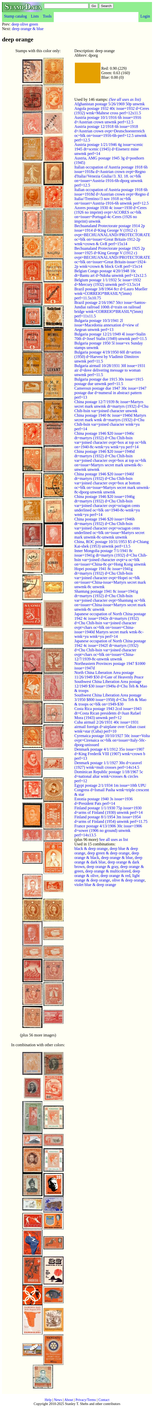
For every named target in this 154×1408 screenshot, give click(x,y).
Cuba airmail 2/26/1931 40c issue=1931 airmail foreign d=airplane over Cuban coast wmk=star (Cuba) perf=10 (109, 726)
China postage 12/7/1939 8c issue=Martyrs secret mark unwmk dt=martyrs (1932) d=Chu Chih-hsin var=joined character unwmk (111, 406)
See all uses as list (113, 839)
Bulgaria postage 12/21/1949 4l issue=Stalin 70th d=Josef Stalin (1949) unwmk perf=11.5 (110, 336)
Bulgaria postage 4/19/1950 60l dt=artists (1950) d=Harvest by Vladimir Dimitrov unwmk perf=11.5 (107, 356)
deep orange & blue (28, 29)
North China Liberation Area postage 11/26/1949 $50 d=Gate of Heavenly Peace (108, 674)
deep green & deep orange (108, 853)
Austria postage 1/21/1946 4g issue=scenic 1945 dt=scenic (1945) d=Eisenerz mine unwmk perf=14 (108, 149)
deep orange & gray (102, 866)
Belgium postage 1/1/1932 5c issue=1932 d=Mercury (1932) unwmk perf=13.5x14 (107, 282)
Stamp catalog (15, 16)
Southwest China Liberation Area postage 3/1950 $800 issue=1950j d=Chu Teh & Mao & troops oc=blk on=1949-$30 (110, 699)
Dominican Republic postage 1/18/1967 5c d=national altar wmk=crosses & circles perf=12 (108, 776)
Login (145, 16)
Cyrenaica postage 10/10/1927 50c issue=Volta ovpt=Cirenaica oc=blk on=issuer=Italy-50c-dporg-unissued (112, 740)
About (68, 1400)
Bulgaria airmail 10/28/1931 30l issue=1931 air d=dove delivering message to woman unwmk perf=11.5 (109, 370)
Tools (47, 16)
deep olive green (25, 24)
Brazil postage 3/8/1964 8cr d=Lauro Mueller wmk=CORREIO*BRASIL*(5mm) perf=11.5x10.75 (110, 293)
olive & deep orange (128, 880)
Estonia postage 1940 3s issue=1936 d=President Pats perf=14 (103, 801)
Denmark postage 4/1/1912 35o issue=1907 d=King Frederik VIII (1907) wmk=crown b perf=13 (109, 753)
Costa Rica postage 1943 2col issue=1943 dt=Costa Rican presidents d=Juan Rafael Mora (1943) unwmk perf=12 (107, 713)
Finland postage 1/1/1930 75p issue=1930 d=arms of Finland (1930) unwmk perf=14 (108, 810)
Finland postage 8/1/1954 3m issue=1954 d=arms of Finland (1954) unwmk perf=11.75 (110, 819)
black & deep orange (91, 848)
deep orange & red (115, 875)
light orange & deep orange (107, 877)
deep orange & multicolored (107, 871)
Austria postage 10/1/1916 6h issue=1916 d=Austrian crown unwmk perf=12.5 (107, 119)
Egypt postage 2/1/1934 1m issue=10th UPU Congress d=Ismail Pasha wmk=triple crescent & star (111, 790)
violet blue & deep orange (95, 885)
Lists (35, 16)
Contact (104, 1400)
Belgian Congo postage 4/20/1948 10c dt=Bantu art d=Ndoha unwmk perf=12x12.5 (110, 273)
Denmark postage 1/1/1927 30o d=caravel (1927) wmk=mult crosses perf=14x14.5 (108, 765)
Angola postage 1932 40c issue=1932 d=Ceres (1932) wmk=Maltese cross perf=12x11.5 (111, 110)
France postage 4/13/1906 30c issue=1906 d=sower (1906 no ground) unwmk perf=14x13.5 (108, 830)
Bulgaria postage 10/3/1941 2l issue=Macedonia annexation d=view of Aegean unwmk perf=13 (106, 325)
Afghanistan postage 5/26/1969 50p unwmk (109, 104)
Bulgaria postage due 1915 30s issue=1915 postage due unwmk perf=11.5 (108, 381)
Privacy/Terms (85, 1400)
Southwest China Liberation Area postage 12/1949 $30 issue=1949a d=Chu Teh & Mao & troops (110, 686)
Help (48, 1400)
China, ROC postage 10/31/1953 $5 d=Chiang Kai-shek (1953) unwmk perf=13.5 (111, 544)
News (58, 1400)
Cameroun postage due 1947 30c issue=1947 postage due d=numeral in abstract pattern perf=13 (110, 392)
